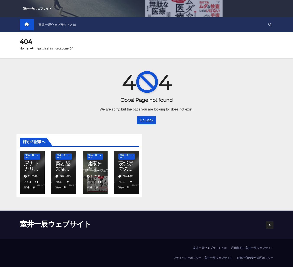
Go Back (146, 120)
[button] (270, 24)
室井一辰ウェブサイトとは (57, 25)
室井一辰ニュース (31, 156)
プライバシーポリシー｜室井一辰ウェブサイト (202, 257)
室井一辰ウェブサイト (37, 8)
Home (24, 48)
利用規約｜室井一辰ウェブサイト (252, 247)
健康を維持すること (94, 168)
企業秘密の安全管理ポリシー (255, 257)
